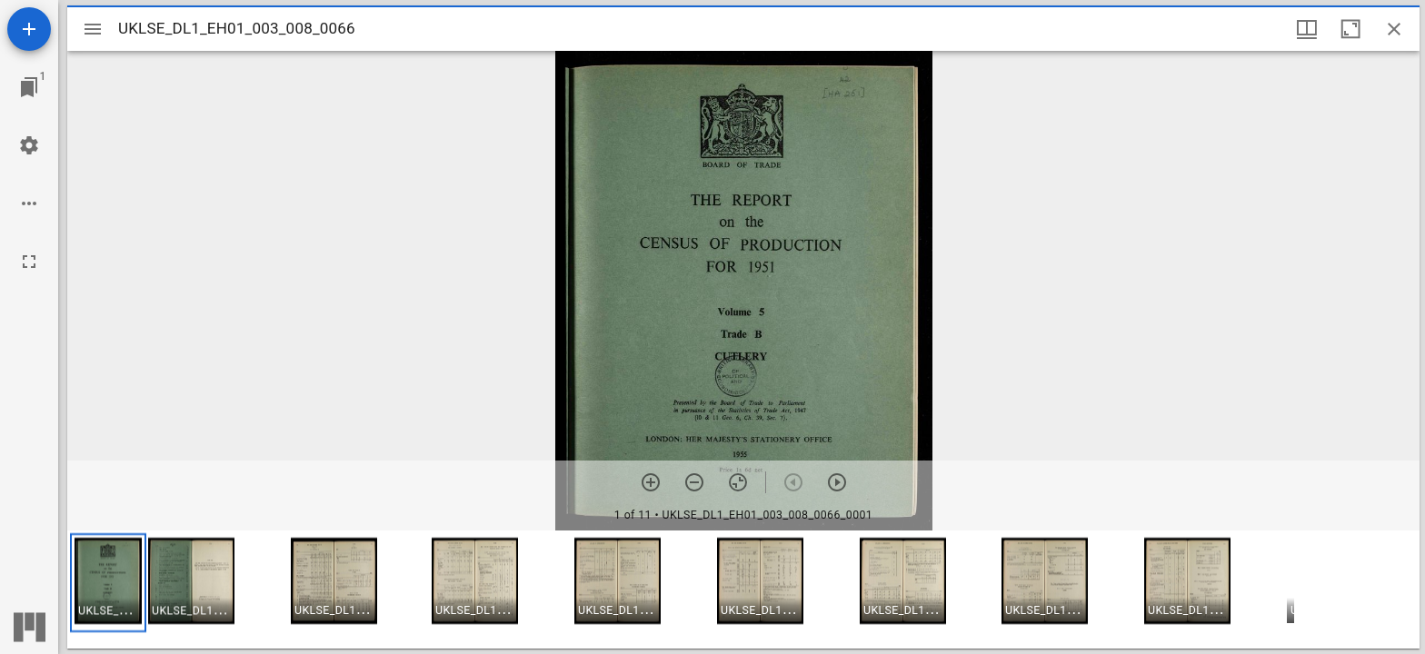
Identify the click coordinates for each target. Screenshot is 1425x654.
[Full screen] (29, 261)
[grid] (743, 589)
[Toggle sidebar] (93, 29)
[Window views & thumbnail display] (1307, 29)
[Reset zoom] (738, 482)
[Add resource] (29, 29)
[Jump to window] (29, 87)
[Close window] (1394, 29)
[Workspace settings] (29, 145)
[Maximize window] (1350, 29)
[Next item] (837, 482)
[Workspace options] (29, 203)
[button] (108, 583)
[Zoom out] (694, 482)
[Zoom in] (651, 482)
